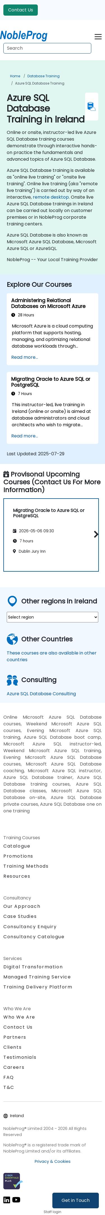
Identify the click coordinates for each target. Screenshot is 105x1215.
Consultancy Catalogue (34, 936)
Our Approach (21, 906)
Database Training (43, 76)
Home (15, 76)
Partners (14, 1037)
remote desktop (51, 197)
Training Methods (26, 866)
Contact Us (20, 10)
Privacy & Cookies (53, 1161)
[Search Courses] (47, 48)
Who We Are (19, 1017)
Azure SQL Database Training (39, 83)
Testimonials (19, 1057)
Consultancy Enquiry (30, 926)
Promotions (18, 856)
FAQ (8, 1077)
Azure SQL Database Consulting (41, 693)
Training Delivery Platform (38, 987)
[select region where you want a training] (52, 617)
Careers (13, 1067)
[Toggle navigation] (98, 35)
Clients (12, 1047)
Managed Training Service (37, 977)
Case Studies (20, 916)
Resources (16, 876)
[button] (94, 534)
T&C (8, 1087)
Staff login (52, 1211)
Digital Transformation (33, 967)
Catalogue (16, 846)
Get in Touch (76, 1200)
